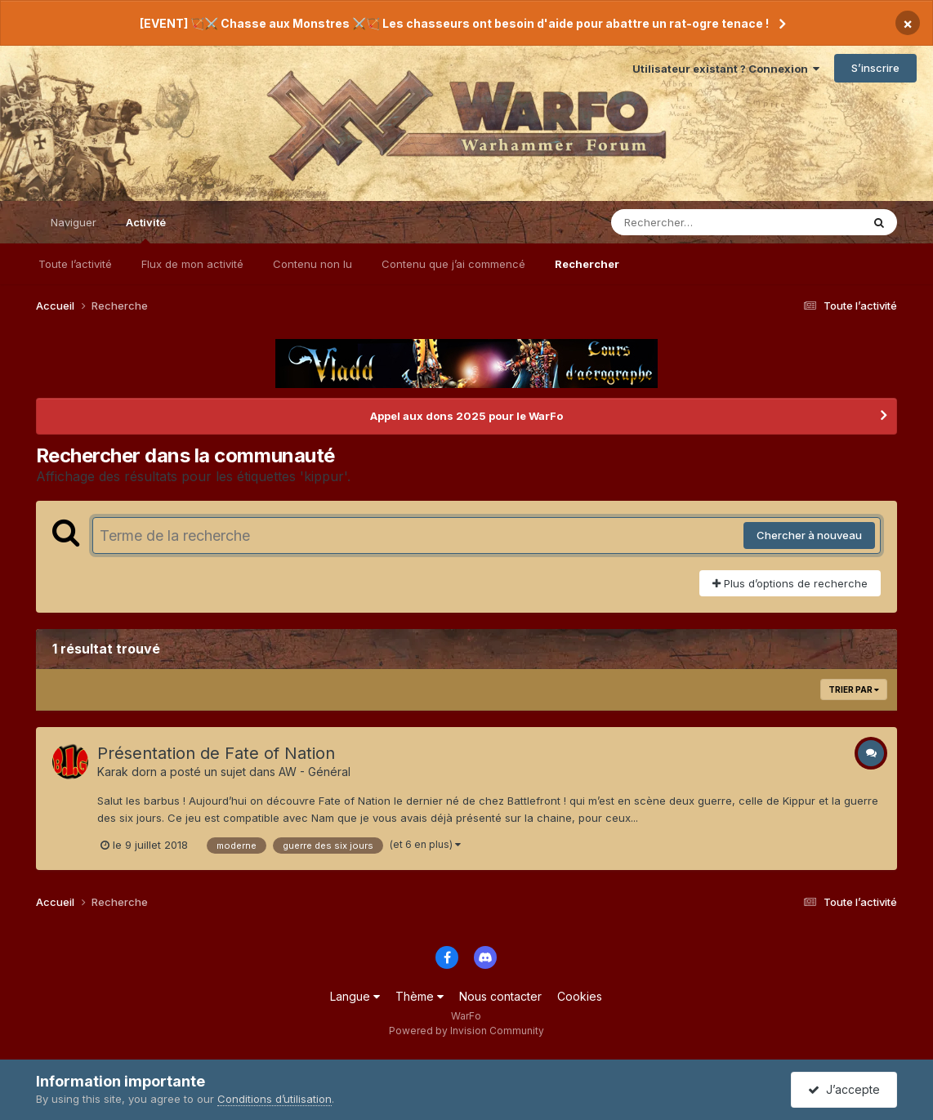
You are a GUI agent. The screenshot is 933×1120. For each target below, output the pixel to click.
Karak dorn (127, 772)
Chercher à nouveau (809, 535)
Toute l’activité (75, 263)
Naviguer (73, 222)
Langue (355, 996)
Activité (146, 229)
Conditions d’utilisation (274, 1098)
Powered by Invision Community (466, 1030)
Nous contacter (500, 996)
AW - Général (314, 772)
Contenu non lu (312, 263)
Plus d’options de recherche (790, 583)
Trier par (853, 689)
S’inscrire (875, 67)
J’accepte (844, 1089)
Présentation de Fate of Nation (216, 753)
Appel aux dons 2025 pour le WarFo (466, 415)
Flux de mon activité (192, 263)
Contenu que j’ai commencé (453, 263)
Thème (419, 996)
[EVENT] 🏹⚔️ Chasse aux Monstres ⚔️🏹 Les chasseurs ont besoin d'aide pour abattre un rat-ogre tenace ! (454, 23)
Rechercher (587, 263)
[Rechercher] (689, 222)
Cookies (579, 996)
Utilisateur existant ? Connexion (725, 68)
